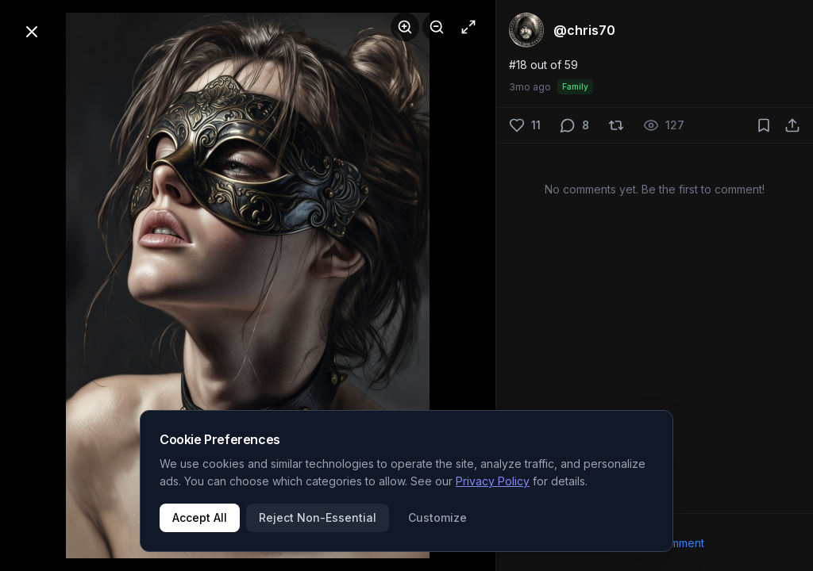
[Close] (32, 32)
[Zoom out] (436, 27)
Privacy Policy (493, 481)
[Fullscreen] (468, 27)
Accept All (199, 517)
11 (536, 125)
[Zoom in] (405, 27)
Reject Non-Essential (317, 517)
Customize (437, 517)
